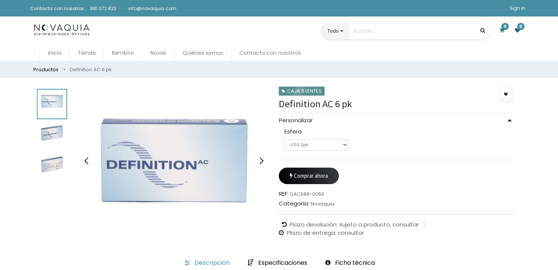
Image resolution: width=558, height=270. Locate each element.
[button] (505, 94)
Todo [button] (333, 30)
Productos (46, 69)
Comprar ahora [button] (309, 222)
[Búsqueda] (483, 30)
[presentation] (86, 160)
